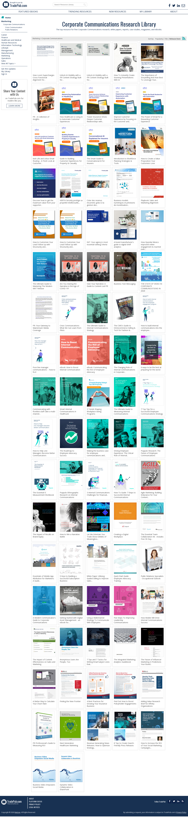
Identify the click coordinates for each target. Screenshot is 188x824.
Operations (6, 58)
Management (7, 50)
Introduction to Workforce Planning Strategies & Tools (125, 161)
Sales (3, 61)
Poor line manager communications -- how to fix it (44, 372)
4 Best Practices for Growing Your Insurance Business (97, 710)
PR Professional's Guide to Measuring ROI (44, 751)
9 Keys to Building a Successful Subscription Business (70, 583)
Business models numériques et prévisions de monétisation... (124, 204)
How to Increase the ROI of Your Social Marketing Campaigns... (151, 752)
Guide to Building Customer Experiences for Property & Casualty (71, 161)
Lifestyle (4, 48)
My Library (5, 71)
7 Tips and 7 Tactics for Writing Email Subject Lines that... (98, 667)
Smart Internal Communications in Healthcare (68, 414)
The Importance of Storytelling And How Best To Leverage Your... (152, 77)
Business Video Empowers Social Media (44, 793)
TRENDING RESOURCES (80, 11)
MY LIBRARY (146, 11)
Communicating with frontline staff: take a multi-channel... (44, 414)
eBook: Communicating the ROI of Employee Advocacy (97, 372)
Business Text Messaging (124, 286)
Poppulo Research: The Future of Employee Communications (150, 457)
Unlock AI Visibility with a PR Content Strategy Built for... (70, 77)
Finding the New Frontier (70, 708)
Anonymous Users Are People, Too (69, 666)
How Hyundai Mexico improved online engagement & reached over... (151, 247)
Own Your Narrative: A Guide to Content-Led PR (97, 287)
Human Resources (9, 42)
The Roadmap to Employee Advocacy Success (68, 457)
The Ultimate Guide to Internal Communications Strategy (97, 330)
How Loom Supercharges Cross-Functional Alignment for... (43, 77)
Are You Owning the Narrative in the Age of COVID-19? (69, 288)
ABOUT (174, 11)
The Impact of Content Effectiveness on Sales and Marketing (44, 667)
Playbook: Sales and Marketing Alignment (149, 203)
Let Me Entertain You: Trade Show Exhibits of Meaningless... (96, 541)
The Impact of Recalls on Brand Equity (43, 540)
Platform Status (35, 809)
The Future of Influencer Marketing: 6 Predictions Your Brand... (151, 667)
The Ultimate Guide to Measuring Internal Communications (123, 414)
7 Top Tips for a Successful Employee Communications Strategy (152, 414)
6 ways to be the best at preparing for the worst (151, 371)
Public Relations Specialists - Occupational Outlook (152, 582)
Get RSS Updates (8, 69)
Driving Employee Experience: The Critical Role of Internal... (123, 457)
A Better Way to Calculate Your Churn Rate (44, 709)
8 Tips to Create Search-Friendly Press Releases (124, 751)
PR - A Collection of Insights (41, 118)
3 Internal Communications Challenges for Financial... (98, 498)
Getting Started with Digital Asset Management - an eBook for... (71, 625)
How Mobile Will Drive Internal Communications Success (151, 625)
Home (8, 17)
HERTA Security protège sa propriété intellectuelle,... (71, 203)
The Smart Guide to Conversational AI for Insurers (96, 161)
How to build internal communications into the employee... (151, 330)
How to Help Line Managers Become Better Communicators (44, 457)
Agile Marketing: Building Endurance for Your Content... (151, 499)
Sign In (4, 74)
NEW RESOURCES (117, 11)
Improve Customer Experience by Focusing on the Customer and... (125, 119)
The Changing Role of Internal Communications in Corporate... (124, 372)
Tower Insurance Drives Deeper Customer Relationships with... (97, 119)
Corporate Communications (14, 24)
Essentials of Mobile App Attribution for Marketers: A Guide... (43, 583)
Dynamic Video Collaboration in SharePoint (66, 794)
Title (166, 39)
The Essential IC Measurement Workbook (43, 498)
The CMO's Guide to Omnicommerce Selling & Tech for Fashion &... (124, 330)
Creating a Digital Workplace (121, 540)
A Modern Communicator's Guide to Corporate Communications (44, 625)
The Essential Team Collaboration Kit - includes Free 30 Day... (152, 541)
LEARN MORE (14, 106)
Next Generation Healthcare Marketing (69, 751)
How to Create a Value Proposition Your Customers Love (150, 161)
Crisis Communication (13, 27)
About (31, 806)
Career (4, 35)
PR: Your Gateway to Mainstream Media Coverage (41, 330)
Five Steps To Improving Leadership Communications (124, 625)
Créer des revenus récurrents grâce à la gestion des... (95, 204)
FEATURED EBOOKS (28, 11)
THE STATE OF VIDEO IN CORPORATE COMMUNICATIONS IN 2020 (151, 289)
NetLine (17, 820)
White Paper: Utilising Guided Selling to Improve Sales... (97, 583)
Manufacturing (7, 53)
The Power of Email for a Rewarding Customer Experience (151, 119)
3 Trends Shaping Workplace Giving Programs (94, 414)
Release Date (175, 39)
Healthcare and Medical (11, 40)
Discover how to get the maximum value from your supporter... (44, 204)
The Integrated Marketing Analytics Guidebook (124, 666)
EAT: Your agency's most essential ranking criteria (97, 245)
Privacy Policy (34, 811)
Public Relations (11, 30)
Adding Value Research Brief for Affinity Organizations (150, 710)
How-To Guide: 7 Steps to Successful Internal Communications (125, 499)
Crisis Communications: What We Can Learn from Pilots (70, 330)
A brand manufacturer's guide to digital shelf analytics (124, 246)
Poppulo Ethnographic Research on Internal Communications (69, 499)
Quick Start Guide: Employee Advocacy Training (122, 583)
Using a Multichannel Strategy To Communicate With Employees (98, 625)
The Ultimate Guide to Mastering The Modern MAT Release (42, 288)
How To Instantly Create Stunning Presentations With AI (124, 77)
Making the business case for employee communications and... (97, 457)
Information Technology (11, 45)
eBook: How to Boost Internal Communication (70, 371)
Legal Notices (34, 814)
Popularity (159, 39)
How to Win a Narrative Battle (70, 540)
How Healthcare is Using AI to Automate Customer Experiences (71, 119)
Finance (4, 37)
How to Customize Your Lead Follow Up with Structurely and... (43, 246)
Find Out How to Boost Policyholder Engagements (125, 709)
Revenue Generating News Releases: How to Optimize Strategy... (98, 752)
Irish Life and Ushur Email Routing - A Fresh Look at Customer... (43, 161)
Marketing (6, 21)
